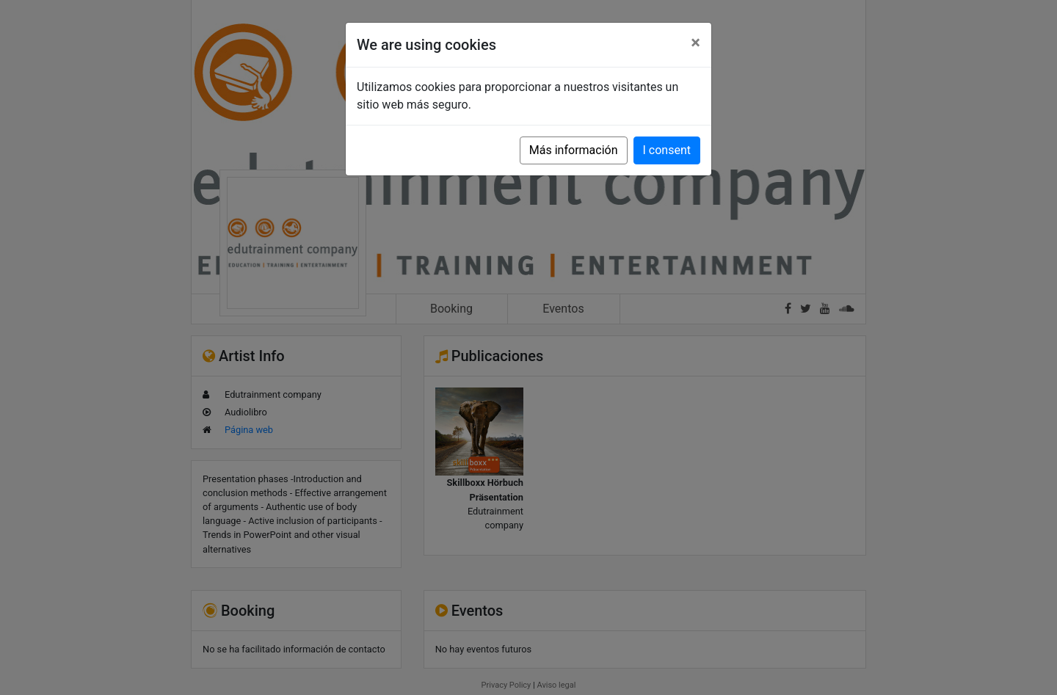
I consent (667, 150)
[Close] (695, 42)
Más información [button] (573, 150)
